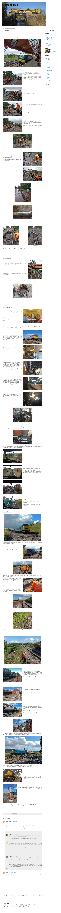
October (48, 62)
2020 (47, 57)
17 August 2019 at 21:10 (15, 821)
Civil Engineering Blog (49, 39)
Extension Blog (10, 5)
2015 (47, 85)
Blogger (34, 911)
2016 (47, 84)
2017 (47, 83)
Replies (8, 832)
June (47, 73)
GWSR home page (48, 44)
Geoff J (7, 872)
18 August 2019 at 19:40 (18, 841)
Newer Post (5, 895)
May (47, 74)
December (48, 59)
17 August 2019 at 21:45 (12, 872)
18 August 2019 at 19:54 (15, 856)
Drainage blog (48, 43)
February (48, 78)
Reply (7, 830)
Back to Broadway (49, 70)
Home (23, 895)
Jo (9, 834)
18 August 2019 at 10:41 (15, 834)
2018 (47, 81)
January (48, 80)
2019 (47, 58)
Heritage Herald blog (49, 38)
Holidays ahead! (48, 66)
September (48, 63)
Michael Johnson (8, 821)
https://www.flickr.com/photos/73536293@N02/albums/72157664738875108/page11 (17, 811)
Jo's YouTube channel (49, 37)
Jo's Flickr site (48, 36)
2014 (47, 87)
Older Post (40, 895)
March (48, 77)
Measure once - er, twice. (50, 67)
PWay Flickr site (48, 45)
